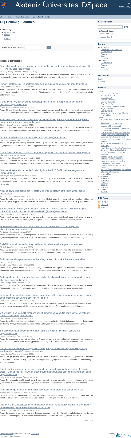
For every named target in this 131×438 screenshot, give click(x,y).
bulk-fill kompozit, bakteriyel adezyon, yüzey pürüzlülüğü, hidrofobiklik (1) (116, 134)
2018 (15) (105, 178)
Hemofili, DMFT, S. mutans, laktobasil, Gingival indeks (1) (112, 158)
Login (129, 3)
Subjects (7, 39)
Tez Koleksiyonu (22, 17)
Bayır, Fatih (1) (107, 104)
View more (89, 420)
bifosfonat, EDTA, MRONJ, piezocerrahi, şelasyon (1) (111, 125)
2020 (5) (104, 185)
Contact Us (4, 436)
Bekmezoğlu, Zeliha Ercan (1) (113, 106)
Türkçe (128, 7)
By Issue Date (9, 32)
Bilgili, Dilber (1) (107, 108)
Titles (6, 37)
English (122, 7)
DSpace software (6, 434)
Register (101, 81)
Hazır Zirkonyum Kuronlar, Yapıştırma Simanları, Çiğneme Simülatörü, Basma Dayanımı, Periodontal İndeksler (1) (116, 151)
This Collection (106, 33)
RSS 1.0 (104, 202)
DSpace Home (6, 17)
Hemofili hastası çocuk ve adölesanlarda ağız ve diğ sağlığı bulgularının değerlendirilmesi (43, 84)
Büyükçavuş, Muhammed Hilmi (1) (114, 113)
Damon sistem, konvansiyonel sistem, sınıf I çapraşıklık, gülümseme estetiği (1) (116, 139)
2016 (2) (104, 187)
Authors (7, 35)
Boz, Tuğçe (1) (107, 111)
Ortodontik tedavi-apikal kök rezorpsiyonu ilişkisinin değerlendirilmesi (33, 137)
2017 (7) (104, 183)
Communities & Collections (111, 50)
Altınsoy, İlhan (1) (108, 95)
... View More (106, 115)
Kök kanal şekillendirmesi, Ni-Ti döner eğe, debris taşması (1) (116, 171)
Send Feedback (15, 436)
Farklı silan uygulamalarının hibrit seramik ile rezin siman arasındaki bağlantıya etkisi (41, 390)
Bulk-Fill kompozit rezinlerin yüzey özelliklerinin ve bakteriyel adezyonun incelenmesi (41, 244)
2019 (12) (105, 181)
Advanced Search (105, 37)
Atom (103, 207)
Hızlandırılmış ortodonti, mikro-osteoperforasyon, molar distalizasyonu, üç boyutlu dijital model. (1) (113, 164)
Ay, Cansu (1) (106, 98)
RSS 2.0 (104, 205)
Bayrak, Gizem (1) (108, 102)
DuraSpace (35, 434)
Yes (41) (104, 192)
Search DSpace (106, 31)
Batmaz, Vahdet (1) (108, 100)
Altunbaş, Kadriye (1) (109, 93)
